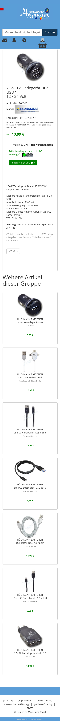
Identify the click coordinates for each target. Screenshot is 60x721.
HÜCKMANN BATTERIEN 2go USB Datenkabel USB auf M (30, 598)
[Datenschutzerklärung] (16, 704)
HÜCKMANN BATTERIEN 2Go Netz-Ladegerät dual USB (30, 653)
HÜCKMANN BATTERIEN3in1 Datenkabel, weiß (30, 377)
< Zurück (13, 251)
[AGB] (30, 708)
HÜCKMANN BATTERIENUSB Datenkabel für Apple (30, 542)
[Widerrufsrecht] (43, 704)
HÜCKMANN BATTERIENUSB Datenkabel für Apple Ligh (30, 432)
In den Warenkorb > (23, 162)
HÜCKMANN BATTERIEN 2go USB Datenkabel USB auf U (30, 487)
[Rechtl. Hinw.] (44, 700)
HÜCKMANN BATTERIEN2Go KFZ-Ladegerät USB (30, 322)
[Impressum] (25, 700)
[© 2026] (8, 700)
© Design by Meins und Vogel (30, 711)
